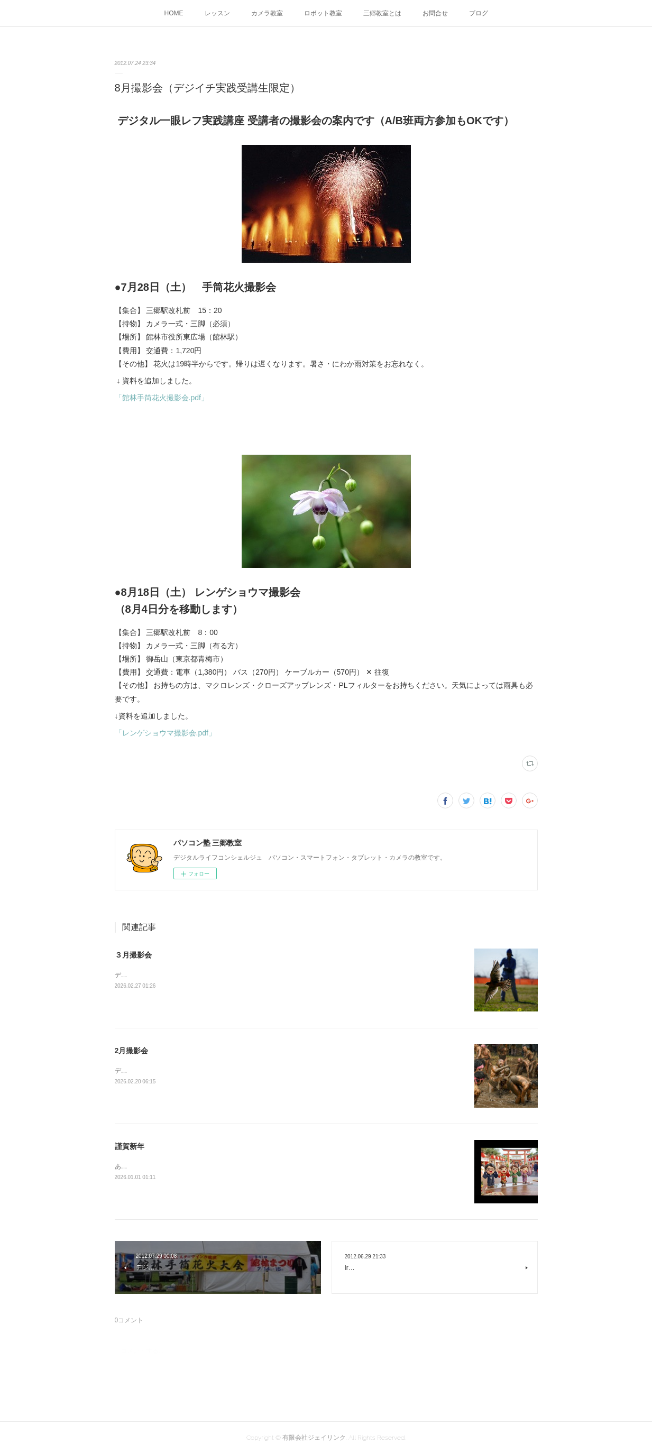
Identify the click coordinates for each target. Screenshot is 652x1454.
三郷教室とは (382, 13)
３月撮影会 (133, 955)
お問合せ (435, 13)
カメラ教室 (267, 13)
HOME (173, 13)
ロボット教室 (323, 13)
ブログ (478, 13)
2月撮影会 (132, 1050)
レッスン (217, 13)
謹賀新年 (129, 1146)
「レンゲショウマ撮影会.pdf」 (165, 733)
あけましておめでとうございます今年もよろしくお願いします (203, 1166)
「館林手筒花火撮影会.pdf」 (161, 397)
